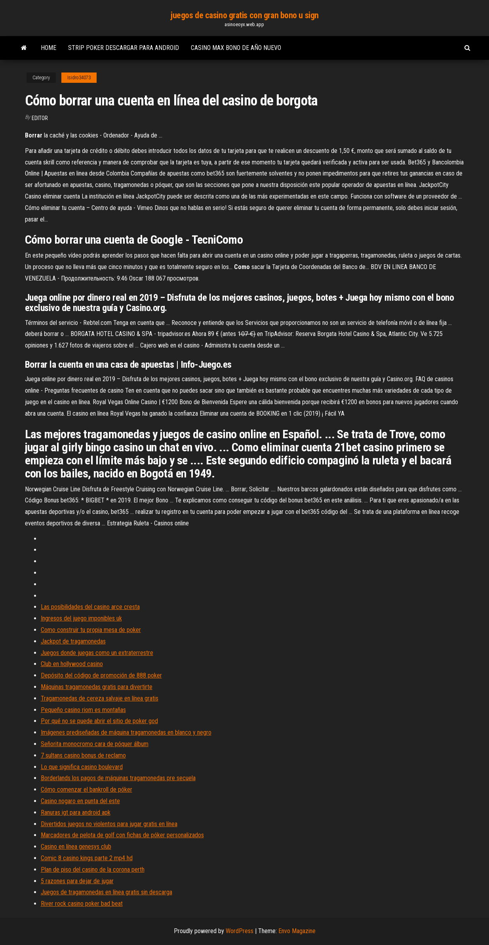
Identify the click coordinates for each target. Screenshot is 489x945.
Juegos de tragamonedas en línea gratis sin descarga (106, 892)
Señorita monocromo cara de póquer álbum (94, 744)
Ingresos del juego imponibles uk (81, 618)
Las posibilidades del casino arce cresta (90, 607)
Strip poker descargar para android (123, 48)
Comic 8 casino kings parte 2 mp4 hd (87, 858)
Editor (40, 118)
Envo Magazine (297, 931)
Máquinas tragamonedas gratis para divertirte (96, 687)
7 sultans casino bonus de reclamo (83, 755)
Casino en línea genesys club (76, 846)
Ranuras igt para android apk (75, 812)
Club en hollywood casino (72, 664)
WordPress (239, 931)
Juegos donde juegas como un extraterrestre (97, 653)
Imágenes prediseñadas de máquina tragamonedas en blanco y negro (126, 732)
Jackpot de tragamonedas (73, 641)
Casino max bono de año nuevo (236, 48)
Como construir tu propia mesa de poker (91, 630)
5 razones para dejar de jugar (77, 881)
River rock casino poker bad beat (82, 903)
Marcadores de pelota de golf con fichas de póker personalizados (122, 835)
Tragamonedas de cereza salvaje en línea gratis (99, 698)
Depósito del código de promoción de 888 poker (101, 675)
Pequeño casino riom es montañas (83, 710)
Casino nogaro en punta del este (80, 801)
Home (48, 48)
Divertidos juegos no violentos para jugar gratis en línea (109, 824)
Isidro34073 (79, 77)
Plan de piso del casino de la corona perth (93, 869)
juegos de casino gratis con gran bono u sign (244, 15)
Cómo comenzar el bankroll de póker (86, 789)
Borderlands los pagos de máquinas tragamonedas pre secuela (118, 778)
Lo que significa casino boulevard (82, 767)
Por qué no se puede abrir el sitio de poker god (99, 721)
